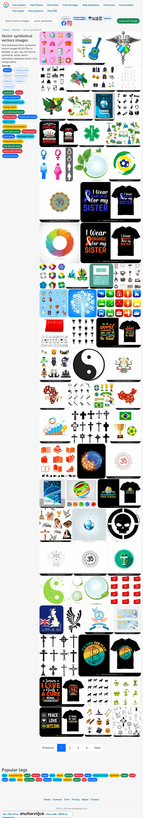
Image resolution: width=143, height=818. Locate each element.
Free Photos (36, 5)
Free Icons (109, 5)
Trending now (21, 70)
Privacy (76, 799)
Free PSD (52, 10)
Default (7, 70)
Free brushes (126, 5)
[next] (97, 748)
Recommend (21, 75)
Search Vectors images (17, 20)
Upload (66, 18)
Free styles (18, 10)
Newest (7, 75)
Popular (19, 81)
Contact (95, 799)
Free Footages (70, 5)
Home (6, 29)
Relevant (8, 81)
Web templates (91, 5)
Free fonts (53, 5)
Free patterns (35, 10)
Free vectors (19, 5)
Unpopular (9, 86)
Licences (57, 799)
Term (67, 799)
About (85, 799)
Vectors (16, 29)
